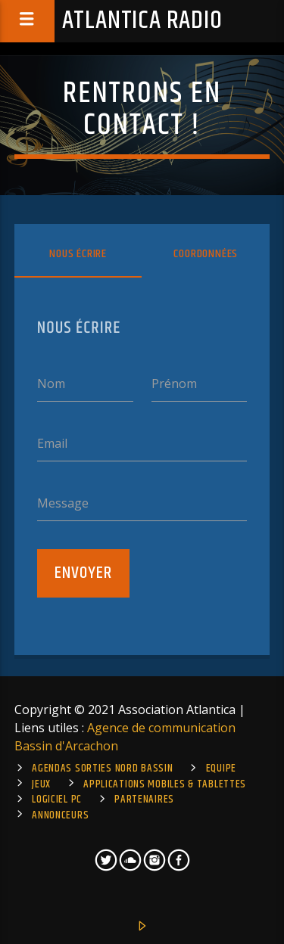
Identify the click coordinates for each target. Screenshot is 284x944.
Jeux (41, 784)
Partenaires (144, 799)
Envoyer (83, 573)
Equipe (221, 768)
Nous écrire (78, 253)
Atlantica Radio (142, 21)
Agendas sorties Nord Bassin (102, 768)
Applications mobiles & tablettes (164, 784)
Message (63, 503)
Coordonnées (205, 253)
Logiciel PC (57, 799)
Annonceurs (60, 815)
